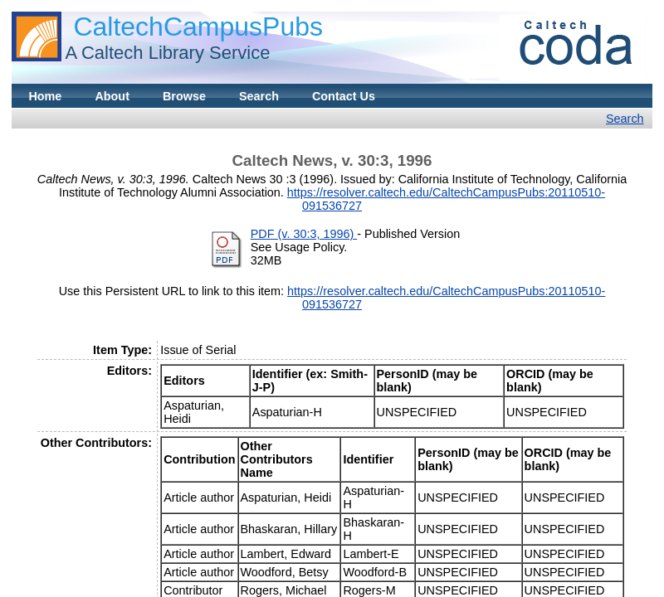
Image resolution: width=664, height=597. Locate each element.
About (112, 96)
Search (259, 96)
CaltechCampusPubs (198, 26)
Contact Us (343, 96)
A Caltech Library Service (167, 52)
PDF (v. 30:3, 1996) (304, 233)
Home (44, 96)
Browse (184, 96)
